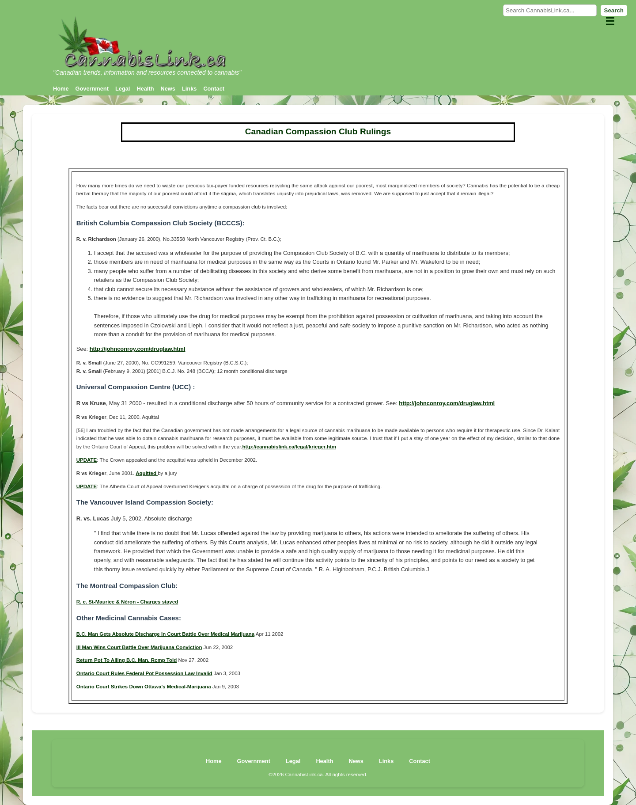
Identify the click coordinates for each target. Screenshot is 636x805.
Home (61, 88)
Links (189, 88)
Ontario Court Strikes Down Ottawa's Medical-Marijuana (143, 686)
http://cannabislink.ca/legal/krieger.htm (289, 446)
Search (614, 10)
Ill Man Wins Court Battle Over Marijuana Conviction (139, 647)
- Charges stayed (157, 601)
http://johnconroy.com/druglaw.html (138, 349)
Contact (213, 88)
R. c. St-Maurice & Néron (106, 601)
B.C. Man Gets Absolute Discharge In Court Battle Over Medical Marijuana (165, 634)
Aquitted (147, 473)
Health (145, 88)
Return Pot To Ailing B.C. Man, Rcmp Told (126, 660)
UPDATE (86, 460)
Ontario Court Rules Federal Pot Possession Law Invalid (144, 673)
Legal (122, 88)
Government (92, 88)
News (168, 88)
